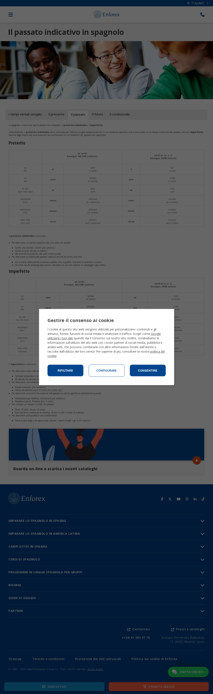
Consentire (147, 370)
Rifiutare (65, 370)
